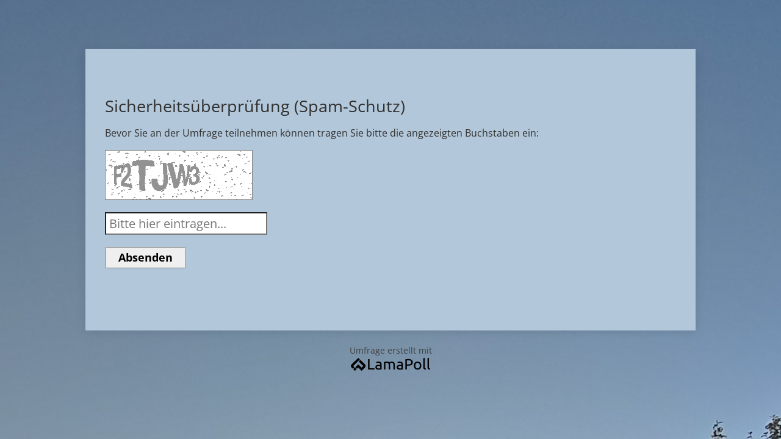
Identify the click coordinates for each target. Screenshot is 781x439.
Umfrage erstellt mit (391, 357)
